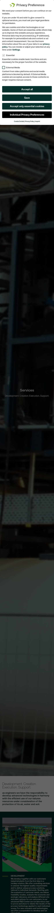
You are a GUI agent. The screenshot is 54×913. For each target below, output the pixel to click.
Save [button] (27, 96)
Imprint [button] (37, 120)
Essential (9, 53)
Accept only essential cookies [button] (27, 104)
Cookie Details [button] (19, 120)
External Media (12, 65)
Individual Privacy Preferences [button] (27, 113)
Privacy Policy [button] (29, 120)
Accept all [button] (27, 87)
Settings (16, 47)
